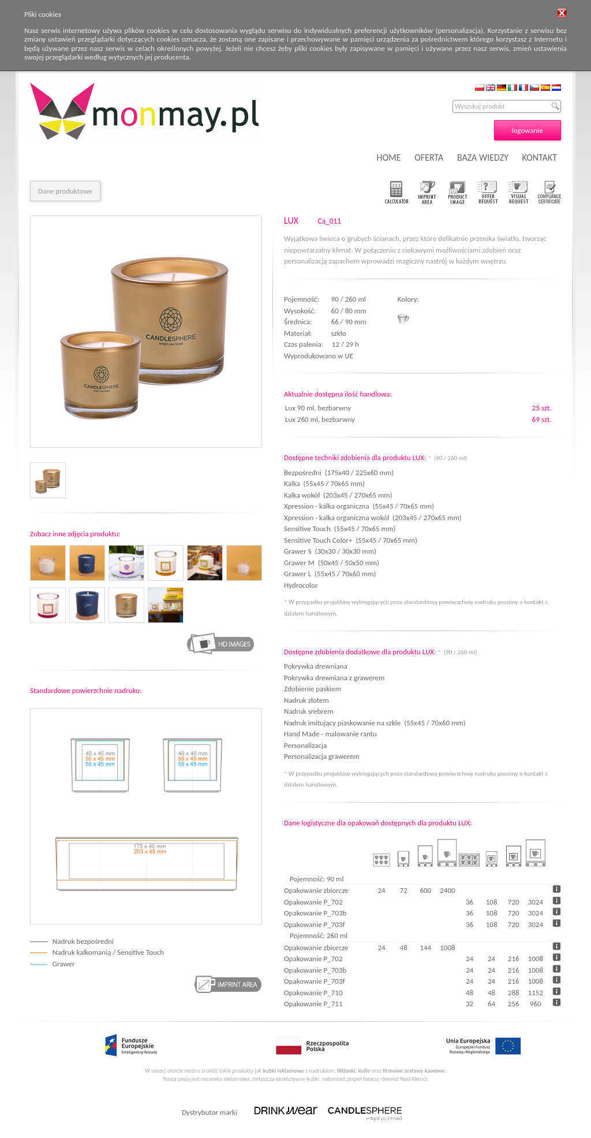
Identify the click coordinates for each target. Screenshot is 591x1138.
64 (491, 1003)
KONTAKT (539, 157)
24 (469, 958)
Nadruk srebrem (309, 711)
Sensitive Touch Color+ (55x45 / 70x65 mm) (350, 540)
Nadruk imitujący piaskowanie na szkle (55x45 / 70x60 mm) (375, 722)
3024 (535, 902)
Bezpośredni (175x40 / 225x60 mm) (339, 472)
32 (469, 1003)
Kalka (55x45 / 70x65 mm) (324, 483)
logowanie (527, 130)
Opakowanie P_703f (314, 924)
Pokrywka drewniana (315, 666)
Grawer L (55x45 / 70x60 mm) (330, 573)
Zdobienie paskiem (312, 688)
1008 (535, 958)
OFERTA (428, 157)
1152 (535, 992)
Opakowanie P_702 (313, 902)
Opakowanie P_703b (315, 913)
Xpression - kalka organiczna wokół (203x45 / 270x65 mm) (373, 517)
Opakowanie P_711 (313, 1003)
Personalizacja (305, 745)
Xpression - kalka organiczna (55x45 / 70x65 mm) (359, 506)
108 (492, 902)
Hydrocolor (302, 585)
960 (535, 1003)
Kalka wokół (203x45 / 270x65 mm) (338, 495)
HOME (389, 157)
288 (513, 992)
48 (469, 992)
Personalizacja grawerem (322, 756)
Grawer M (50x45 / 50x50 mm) (331, 562)
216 (513, 958)
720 (513, 902)
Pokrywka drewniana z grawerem (334, 677)
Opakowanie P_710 (313, 992)
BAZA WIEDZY (482, 157)
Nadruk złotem (306, 700)
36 (469, 902)
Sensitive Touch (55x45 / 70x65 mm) (339, 528)
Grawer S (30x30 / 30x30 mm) (330, 551)
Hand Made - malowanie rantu (330, 733)
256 (513, 1003)
